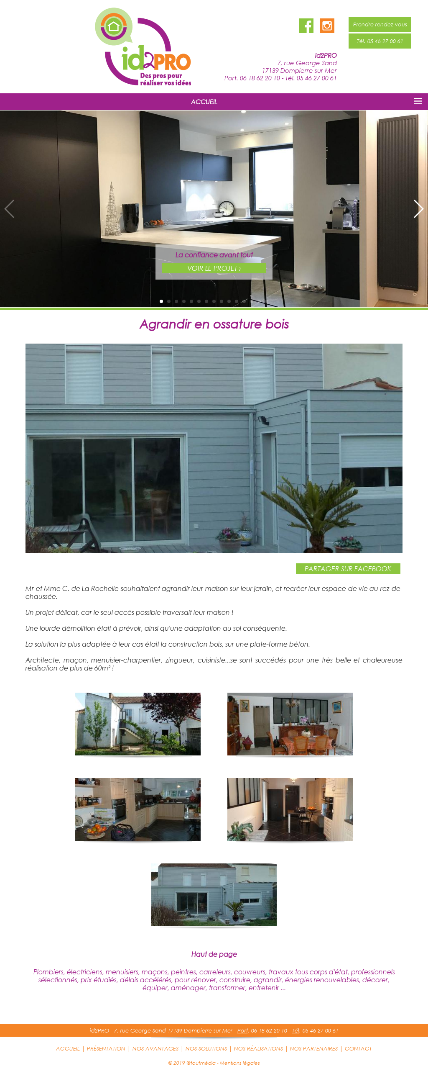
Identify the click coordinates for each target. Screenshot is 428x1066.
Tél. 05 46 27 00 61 (380, 41)
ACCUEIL (204, 101)
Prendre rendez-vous (380, 24)
